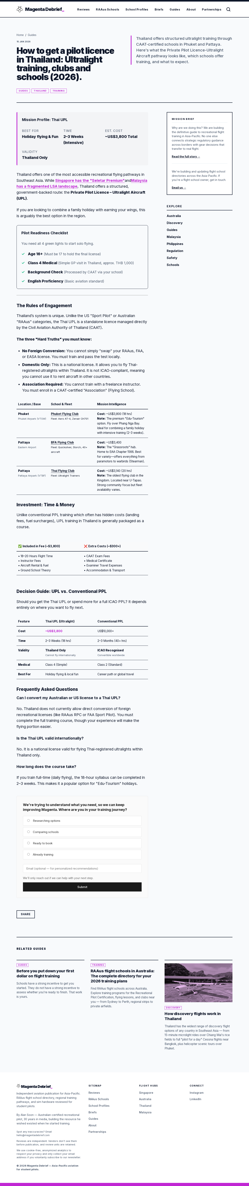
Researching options (43, 821)
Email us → (179, 187)
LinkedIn (195, 1099)
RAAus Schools (108, 9)
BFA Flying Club (62, 442)
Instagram (196, 1092)
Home (20, 35)
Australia (145, 1099)
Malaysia (145, 1112)
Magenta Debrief (44, 9)
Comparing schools (43, 832)
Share (26, 914)
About (191, 9)
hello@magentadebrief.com (33, 1135)
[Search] (228, 9)
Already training (40, 854)
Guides (175, 9)
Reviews (84, 9)
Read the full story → (186, 156)
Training (59, 90)
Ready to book (40, 843)
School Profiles (137, 9)
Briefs (159, 9)
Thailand (40, 90)
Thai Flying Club (63, 471)
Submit (82, 887)
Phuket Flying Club (65, 414)
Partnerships (212, 9)
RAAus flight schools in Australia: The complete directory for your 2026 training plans (122, 976)
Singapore (146, 1092)
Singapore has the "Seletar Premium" (90, 180)
